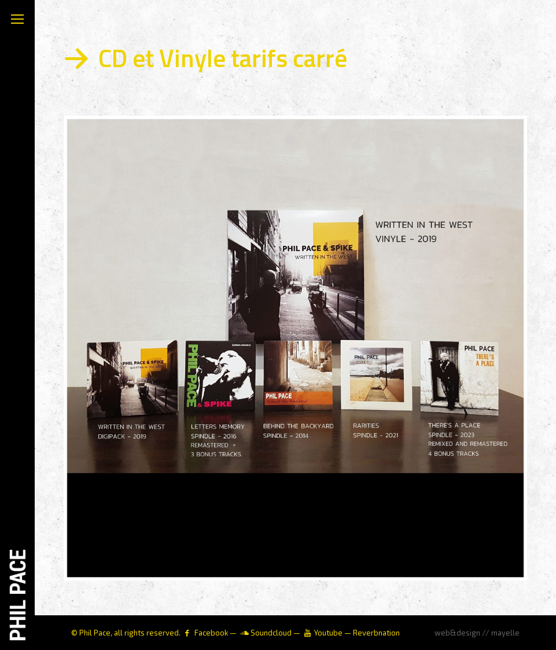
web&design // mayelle (477, 632)
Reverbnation (376, 632)
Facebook (211, 632)
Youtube (328, 632)
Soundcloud (271, 632)
